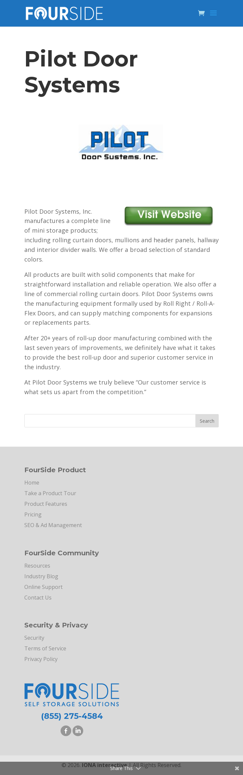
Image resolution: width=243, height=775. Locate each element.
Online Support (43, 587)
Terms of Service (45, 648)
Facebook (66, 730)
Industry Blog (41, 576)
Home (31, 482)
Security (34, 637)
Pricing (33, 514)
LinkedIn (78, 730)
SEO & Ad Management (53, 525)
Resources (37, 565)
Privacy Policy (41, 659)
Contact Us (38, 597)
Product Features (45, 503)
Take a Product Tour (50, 493)
